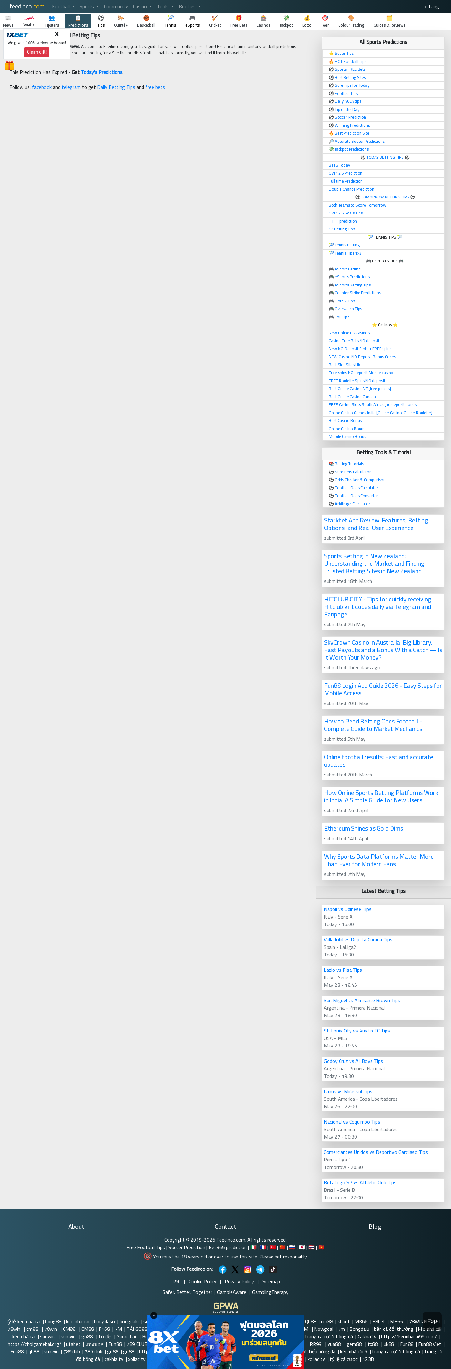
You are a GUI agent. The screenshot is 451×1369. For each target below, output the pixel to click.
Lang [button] (433, 6)
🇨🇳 (282, 1247)
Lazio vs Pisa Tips (343, 970)
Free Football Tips (146, 1247)
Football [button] (61, 6)
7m (341, 1329)
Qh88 (310, 1321)
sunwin (48, 1336)
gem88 (355, 1344)
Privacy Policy (239, 1281)
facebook (42, 87)
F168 (104, 1329)
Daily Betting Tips (116, 87)
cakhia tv (114, 1359)
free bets (155, 87)
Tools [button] (163, 6)
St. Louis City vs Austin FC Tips (357, 1030)
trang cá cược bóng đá (329, 1336)
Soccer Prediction (186, 1247)
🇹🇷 (273, 1247)
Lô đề (105, 1336)
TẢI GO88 (137, 1329)
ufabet (73, 1344)
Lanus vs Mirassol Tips (348, 1091)
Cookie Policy (202, 1281)
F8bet (378, 1321)
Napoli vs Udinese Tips (347, 909)
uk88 (389, 1344)
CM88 (70, 1329)
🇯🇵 (302, 1247)
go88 (87, 1336)
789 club (93, 1351)
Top (432, 1321)
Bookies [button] (188, 6)
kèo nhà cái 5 (353, 1351)
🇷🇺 (292, 1247)
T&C (175, 1281)
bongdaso (104, 1321)
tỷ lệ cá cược (344, 1359)
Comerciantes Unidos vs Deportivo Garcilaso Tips (376, 1152)
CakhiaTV (367, 1336)
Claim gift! (37, 51)
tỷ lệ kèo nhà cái (23, 1321)
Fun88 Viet (429, 1344)
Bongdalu (359, 1329)
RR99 (316, 1344)
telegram (71, 87)
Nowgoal (323, 1329)
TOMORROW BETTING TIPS (385, 197)
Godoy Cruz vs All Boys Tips (353, 1061)
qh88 (34, 1351)
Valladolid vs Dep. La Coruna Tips (358, 939)
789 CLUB (137, 1344)
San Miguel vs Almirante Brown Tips (362, 1000)
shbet (344, 1321)
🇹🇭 (311, 1247)
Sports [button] (87, 6)
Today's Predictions (101, 72)
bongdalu (129, 1321)
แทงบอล (94, 1344)
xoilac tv (137, 1359)
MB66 (361, 1321)
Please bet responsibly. (283, 1256)
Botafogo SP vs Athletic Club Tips (360, 1182)
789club (71, 1351)
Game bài (127, 1336)
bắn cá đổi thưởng (393, 1329)
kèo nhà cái (77, 1321)
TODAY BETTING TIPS (385, 157)
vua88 (335, 1344)
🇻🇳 (321, 1247)
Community (116, 6)
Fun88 (115, 1344)
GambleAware (231, 1292)
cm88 (327, 1321)
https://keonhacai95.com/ (409, 1336)
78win (15, 1329)
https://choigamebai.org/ (34, 1344)
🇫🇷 (263, 1247)
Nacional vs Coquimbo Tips (352, 1121)
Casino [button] (140, 6)
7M (118, 1329)
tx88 (373, 1344)
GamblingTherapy (270, 1292)
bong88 (53, 1321)
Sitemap (271, 1281)
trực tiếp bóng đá (316, 1351)
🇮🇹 (253, 1247)
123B (368, 1359)
